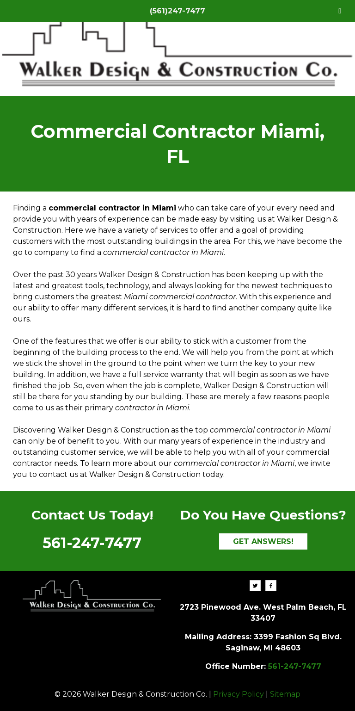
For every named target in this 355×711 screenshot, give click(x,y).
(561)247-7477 (177, 10)
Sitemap (285, 694)
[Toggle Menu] (339, 11)
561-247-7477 (92, 543)
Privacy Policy (238, 694)
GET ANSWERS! (263, 541)
